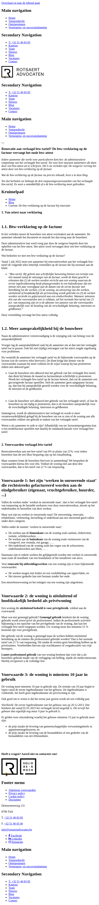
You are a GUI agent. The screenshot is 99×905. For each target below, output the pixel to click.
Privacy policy (17, 793)
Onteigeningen (17, 24)
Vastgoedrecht (17, 21)
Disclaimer (15, 799)
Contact (13, 61)
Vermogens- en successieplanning (28, 27)
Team (12, 48)
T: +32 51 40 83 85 (19, 42)
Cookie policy (16, 796)
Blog (11, 55)
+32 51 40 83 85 (13, 817)
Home (12, 17)
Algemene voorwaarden (22, 790)
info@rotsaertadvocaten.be (16, 829)
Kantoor (13, 45)
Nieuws (13, 51)
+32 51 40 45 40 (13, 823)
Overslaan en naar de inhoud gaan (20, 2)
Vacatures (14, 58)
